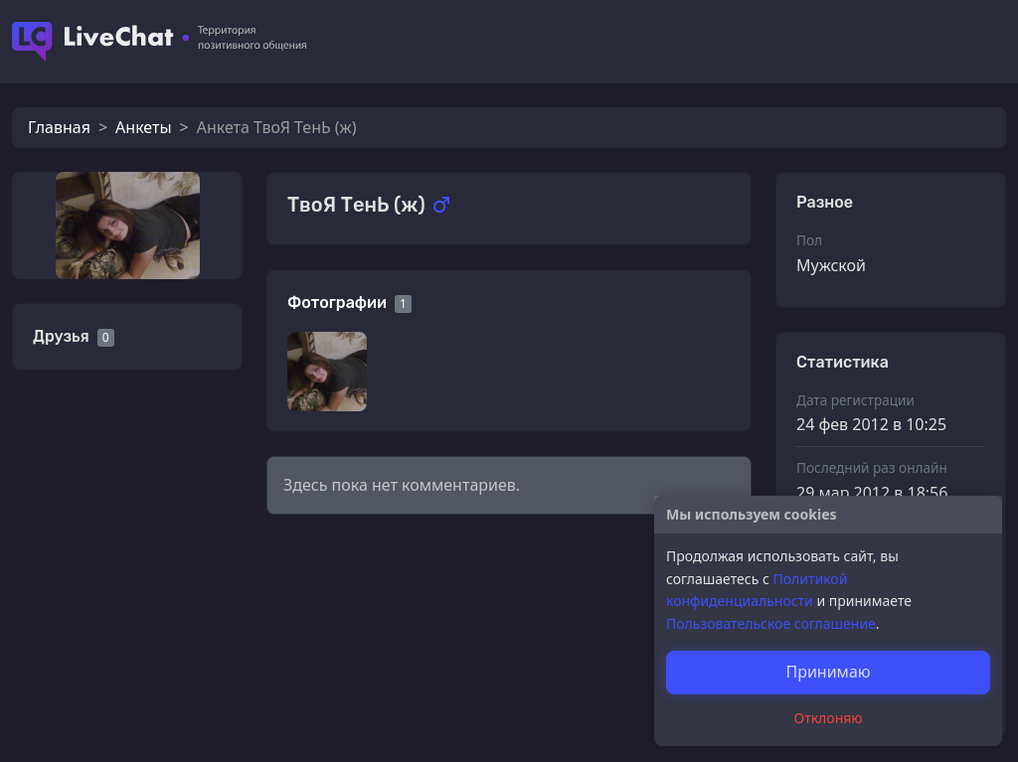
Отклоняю (828, 717)
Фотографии (337, 302)
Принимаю (827, 672)
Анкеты (143, 127)
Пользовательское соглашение (771, 623)
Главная (59, 127)
